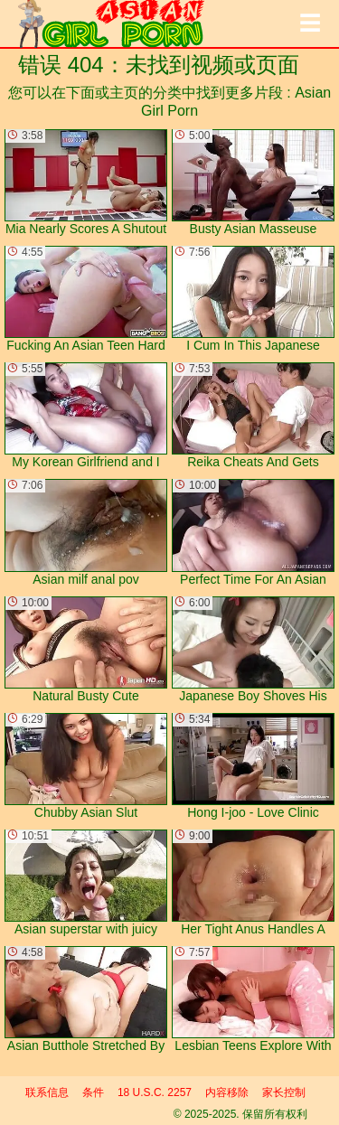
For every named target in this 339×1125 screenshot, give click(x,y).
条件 (93, 1092)
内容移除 (227, 1092)
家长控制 (284, 1092)
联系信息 (47, 1092)
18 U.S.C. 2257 (155, 1092)
